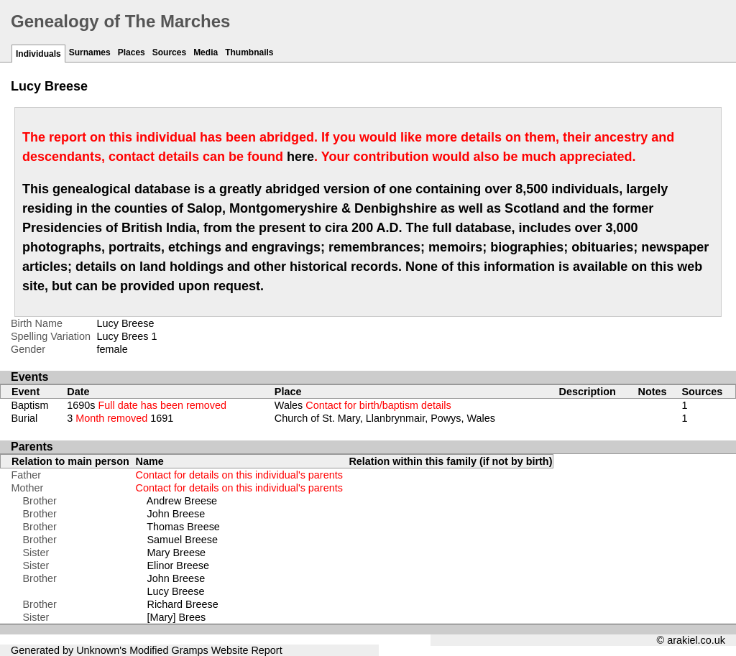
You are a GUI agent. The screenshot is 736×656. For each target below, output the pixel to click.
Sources (169, 52)
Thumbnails (249, 52)
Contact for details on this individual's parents (239, 475)
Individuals (38, 54)
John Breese (176, 513)
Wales (363, 405)
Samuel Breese (182, 539)
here (300, 156)
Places (131, 52)
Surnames (90, 52)
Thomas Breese (183, 526)
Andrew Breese (182, 501)
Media (205, 52)
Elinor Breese (178, 565)
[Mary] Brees (176, 617)
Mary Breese (176, 552)
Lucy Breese (176, 591)
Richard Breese (182, 604)
